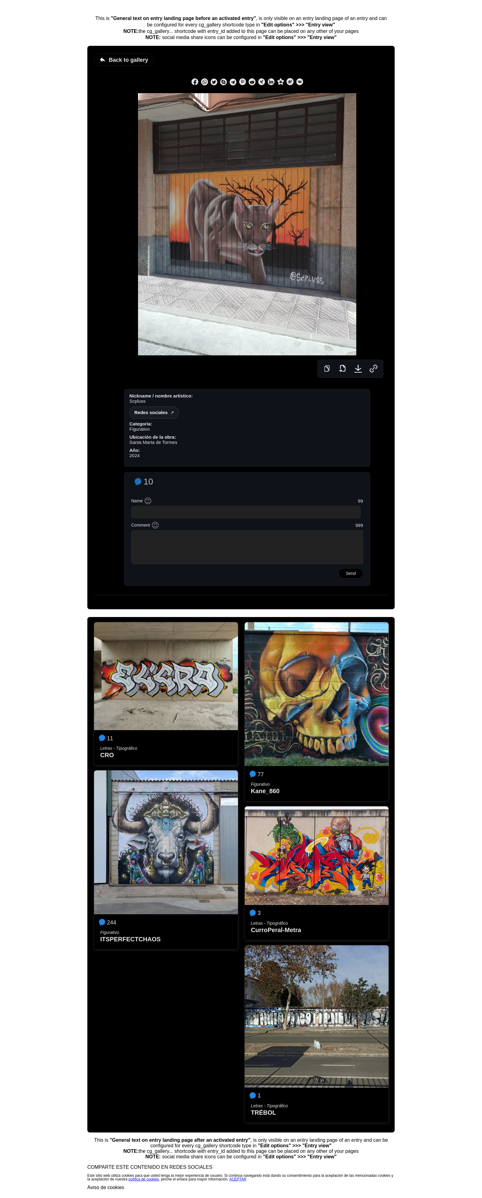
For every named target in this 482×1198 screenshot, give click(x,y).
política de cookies (143, 1179)
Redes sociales (151, 412)
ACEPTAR (238, 1179)
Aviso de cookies (105, 1187)
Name (137, 500)
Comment (140, 525)
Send (351, 573)
